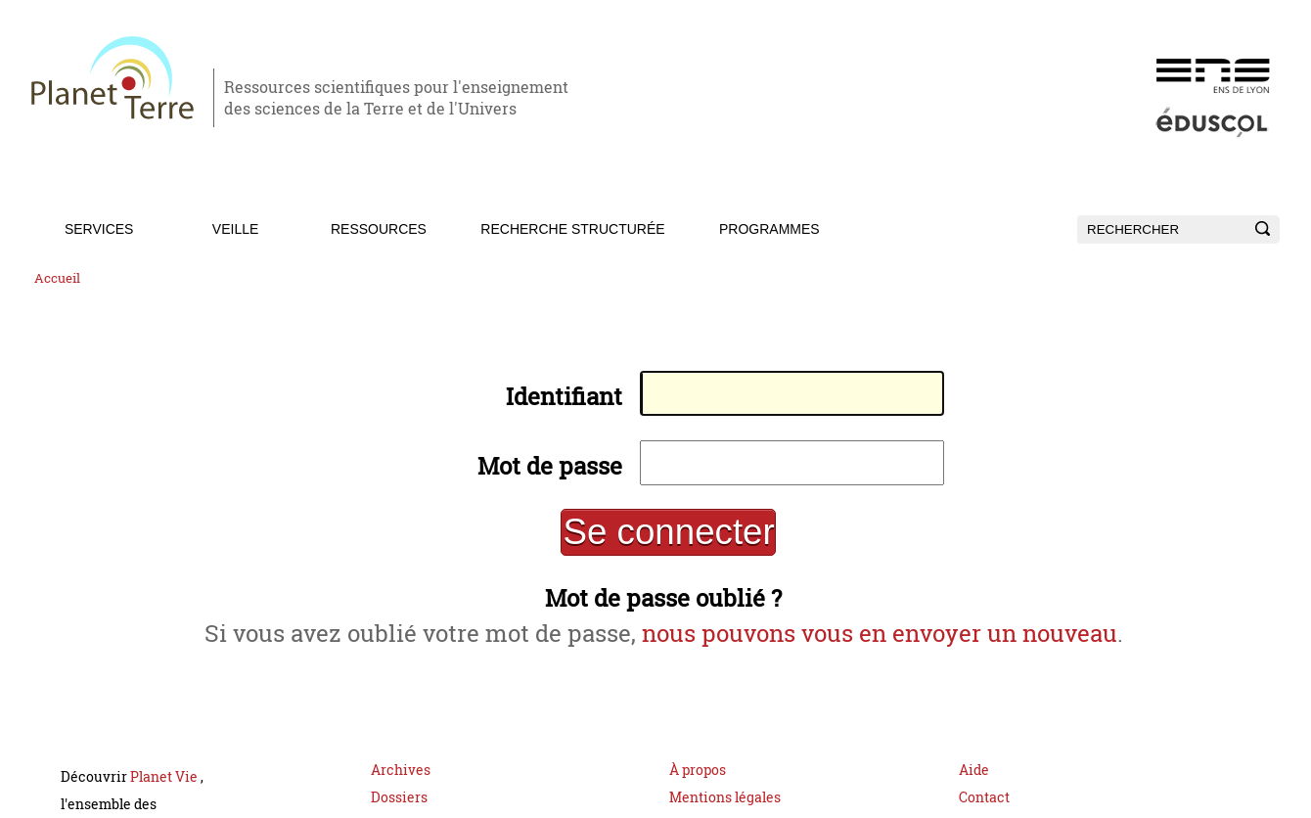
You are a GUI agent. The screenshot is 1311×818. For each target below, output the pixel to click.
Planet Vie (165, 792)
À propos (697, 785)
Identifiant (548, 400)
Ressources (379, 229)
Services (99, 229)
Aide (974, 785)
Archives (400, 785)
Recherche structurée (572, 229)
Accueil (57, 278)
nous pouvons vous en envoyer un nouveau (891, 646)
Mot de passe (533, 471)
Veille (235, 229)
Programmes (769, 229)
